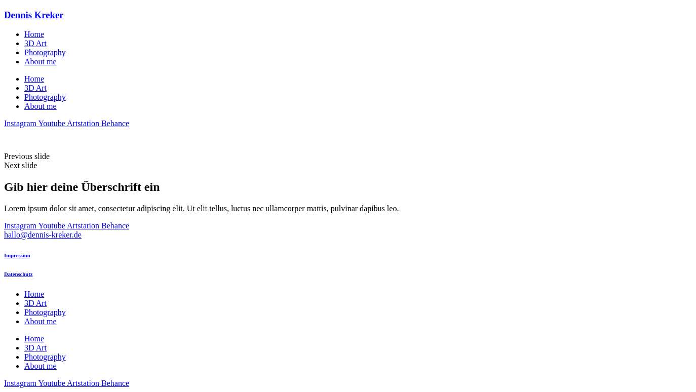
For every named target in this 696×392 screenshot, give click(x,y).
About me (40, 61)
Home (34, 34)
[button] (348, 156)
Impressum (17, 255)
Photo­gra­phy (45, 52)
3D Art (35, 43)
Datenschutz (18, 274)
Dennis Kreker (34, 15)
